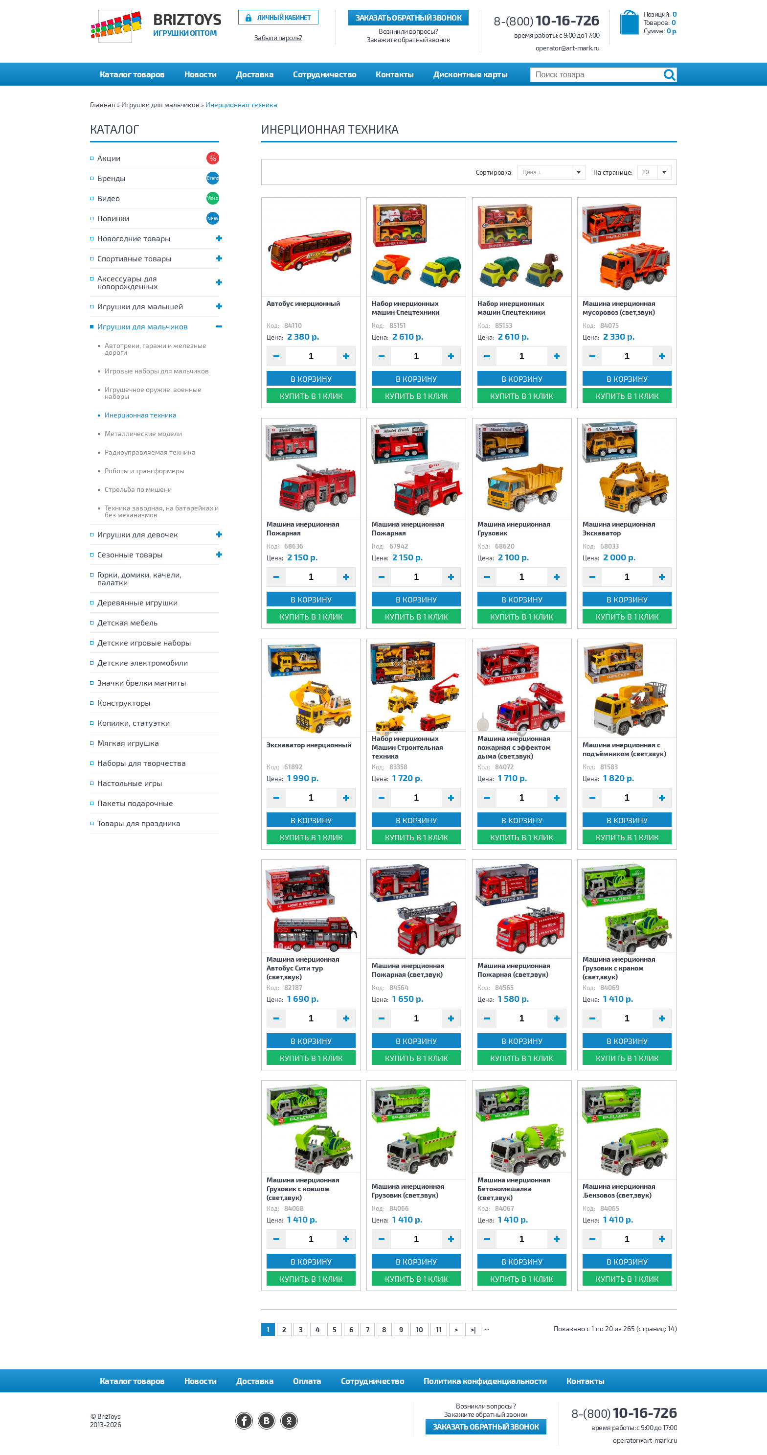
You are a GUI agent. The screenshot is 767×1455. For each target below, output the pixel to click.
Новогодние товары (158, 238)
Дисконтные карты (470, 74)
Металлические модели (143, 433)
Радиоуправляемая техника (150, 452)
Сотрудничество (324, 74)
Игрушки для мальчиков (160, 104)
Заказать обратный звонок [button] (409, 17)
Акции (108, 157)
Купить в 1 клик (311, 395)
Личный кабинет (284, 17)
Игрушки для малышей (158, 306)
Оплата (307, 1381)
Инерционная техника (241, 104)
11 (439, 1329)
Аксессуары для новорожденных (158, 282)
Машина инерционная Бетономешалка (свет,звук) (513, 1188)
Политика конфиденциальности (485, 1381)
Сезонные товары (158, 554)
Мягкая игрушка (128, 742)
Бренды (111, 178)
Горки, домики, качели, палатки (139, 578)
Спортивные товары (158, 258)
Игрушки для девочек (158, 534)
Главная (102, 104)
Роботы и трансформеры (144, 470)
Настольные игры (129, 782)
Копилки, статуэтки (133, 722)
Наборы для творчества (141, 762)
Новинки (113, 218)
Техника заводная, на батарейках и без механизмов (162, 511)
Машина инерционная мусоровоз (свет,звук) (619, 307)
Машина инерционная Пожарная (303, 528)
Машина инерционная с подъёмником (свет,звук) (624, 749)
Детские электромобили (142, 662)
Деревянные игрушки (137, 602)
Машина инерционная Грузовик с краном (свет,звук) (619, 968)
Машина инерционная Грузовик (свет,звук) (408, 1190)
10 (419, 1329)
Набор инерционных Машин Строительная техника (407, 747)
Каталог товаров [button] (132, 74)
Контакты (395, 74)
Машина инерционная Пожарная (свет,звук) (408, 969)
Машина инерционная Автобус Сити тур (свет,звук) (303, 968)
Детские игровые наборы (144, 642)
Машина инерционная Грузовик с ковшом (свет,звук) (303, 1188)
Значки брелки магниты (141, 682)
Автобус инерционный (303, 303)
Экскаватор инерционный (309, 744)
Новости (200, 74)
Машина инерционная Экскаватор (619, 528)
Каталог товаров (132, 1381)
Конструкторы (124, 702)
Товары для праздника (138, 823)
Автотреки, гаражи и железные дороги (155, 348)
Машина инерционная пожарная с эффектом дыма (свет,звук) (514, 747)
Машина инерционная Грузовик (513, 528)
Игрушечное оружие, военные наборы (153, 392)
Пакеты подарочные (135, 803)
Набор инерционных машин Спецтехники (405, 307)
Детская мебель (127, 622)
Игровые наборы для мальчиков (157, 371)
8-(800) (547, 21)
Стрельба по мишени (138, 489)
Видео (108, 198)
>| (473, 1329)
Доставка (255, 74)
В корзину (311, 378)
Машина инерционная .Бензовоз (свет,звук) (619, 1190)
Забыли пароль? (278, 37)
